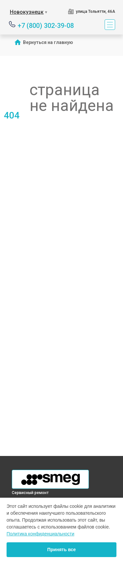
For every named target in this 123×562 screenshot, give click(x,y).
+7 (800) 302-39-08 (46, 25)
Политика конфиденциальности (40, 533)
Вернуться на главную (48, 42)
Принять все (61, 549)
